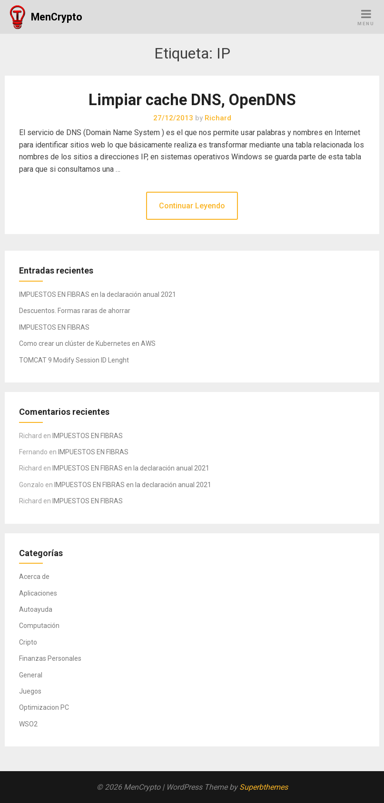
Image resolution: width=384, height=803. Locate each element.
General (30, 675)
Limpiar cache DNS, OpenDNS (192, 100)
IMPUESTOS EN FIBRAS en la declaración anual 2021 (97, 294)
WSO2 (28, 724)
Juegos (30, 691)
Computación (39, 625)
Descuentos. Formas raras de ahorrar (74, 310)
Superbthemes (263, 787)
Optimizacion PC (44, 707)
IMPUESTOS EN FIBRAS (54, 327)
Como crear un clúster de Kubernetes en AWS (87, 343)
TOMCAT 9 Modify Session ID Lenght (74, 360)
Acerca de (34, 576)
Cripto (28, 642)
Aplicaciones (38, 593)
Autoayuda (35, 609)
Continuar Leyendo (192, 205)
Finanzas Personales (50, 658)
